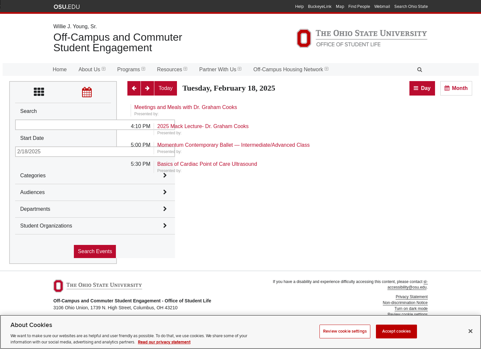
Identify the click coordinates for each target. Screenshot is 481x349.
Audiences (32, 192)
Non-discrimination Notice (405, 302)
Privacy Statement (411, 296)
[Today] (165, 88)
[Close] (470, 337)
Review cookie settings (345, 337)
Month (460, 88)
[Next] (147, 88)
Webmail (382, 6)
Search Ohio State (411, 6)
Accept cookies (396, 337)
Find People (359, 6)
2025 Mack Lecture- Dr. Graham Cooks (203, 126)
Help (299, 6)
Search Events (95, 251)
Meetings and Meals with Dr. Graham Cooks (185, 107)
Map (340, 6)
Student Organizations (46, 226)
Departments (35, 209)
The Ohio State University (67, 7)
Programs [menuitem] (131, 69)
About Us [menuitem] (91, 69)
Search (28, 111)
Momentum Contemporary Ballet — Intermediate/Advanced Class (233, 145)
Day (425, 88)
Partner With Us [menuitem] (220, 69)
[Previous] (134, 88)
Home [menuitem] (60, 69)
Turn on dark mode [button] (411, 308)
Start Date (32, 138)
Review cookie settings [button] (407, 314)
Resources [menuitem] (172, 69)
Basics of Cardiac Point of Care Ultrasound (207, 164)
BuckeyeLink (320, 6)
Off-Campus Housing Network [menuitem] (290, 69)
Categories (33, 175)
